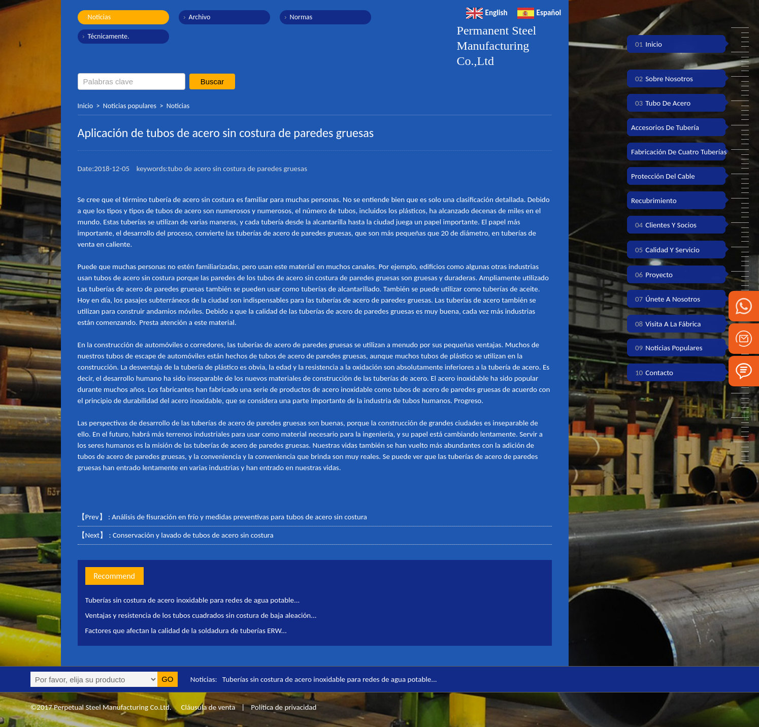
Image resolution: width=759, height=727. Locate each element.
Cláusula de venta (207, 707)
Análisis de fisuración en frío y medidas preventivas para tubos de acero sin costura (239, 516)
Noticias (99, 17)
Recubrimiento (654, 200)
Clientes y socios (664, 224)
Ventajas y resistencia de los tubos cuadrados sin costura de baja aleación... (201, 615)
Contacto (652, 372)
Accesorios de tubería (665, 127)
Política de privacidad (283, 707)
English (487, 12)
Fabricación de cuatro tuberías (679, 151)
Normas (301, 17)
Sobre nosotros (662, 78)
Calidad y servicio (665, 249)
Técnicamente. (108, 36)
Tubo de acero (660, 103)
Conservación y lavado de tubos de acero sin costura (193, 535)
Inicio (85, 106)
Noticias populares (129, 106)
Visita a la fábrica (666, 323)
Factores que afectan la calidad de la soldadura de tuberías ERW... (186, 630)
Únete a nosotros (665, 299)
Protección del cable (663, 176)
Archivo (200, 17)
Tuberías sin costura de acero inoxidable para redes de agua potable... (192, 600)
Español (539, 12)
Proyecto (652, 274)
